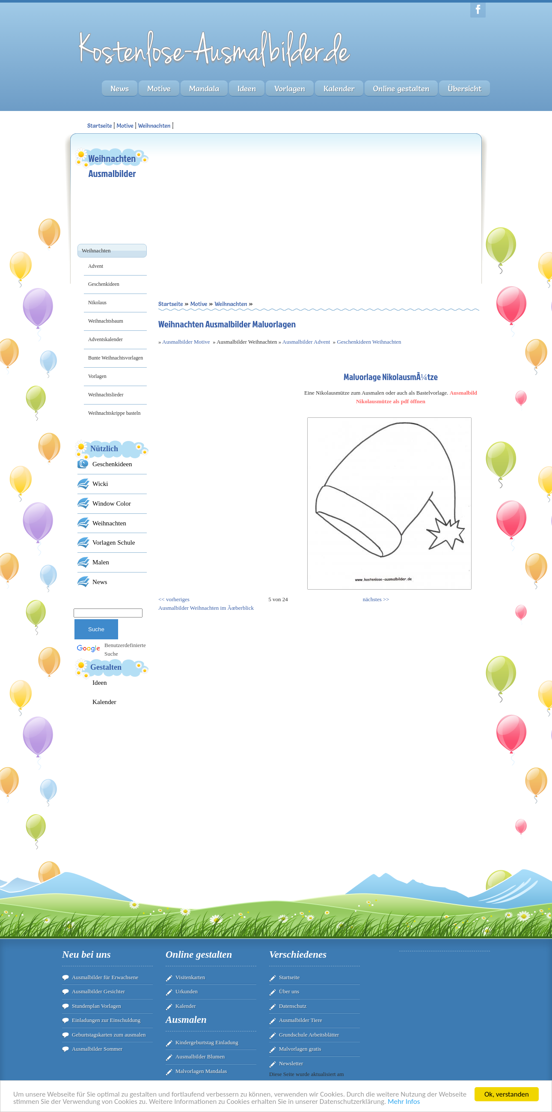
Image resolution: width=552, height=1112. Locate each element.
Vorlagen (289, 88)
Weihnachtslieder (105, 395)
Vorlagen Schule (113, 542)
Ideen (246, 88)
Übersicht (464, 88)
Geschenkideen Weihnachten (369, 342)
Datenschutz (292, 1006)
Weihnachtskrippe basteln (114, 413)
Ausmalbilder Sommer (97, 1049)
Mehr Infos (404, 1103)
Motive (159, 88)
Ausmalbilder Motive (186, 342)
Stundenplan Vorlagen (96, 1006)
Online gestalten (401, 88)
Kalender (339, 88)
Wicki (100, 483)
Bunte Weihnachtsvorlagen (115, 358)
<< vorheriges (174, 599)
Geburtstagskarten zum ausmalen (109, 1034)
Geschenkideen (103, 284)
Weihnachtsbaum (105, 321)
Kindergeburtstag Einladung (206, 1042)
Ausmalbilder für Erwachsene (105, 977)
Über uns (289, 991)
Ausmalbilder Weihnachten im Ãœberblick (206, 608)
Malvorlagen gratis (300, 1049)
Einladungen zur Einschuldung (106, 1020)
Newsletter (291, 1063)
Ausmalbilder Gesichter (98, 991)
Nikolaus (97, 303)
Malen (100, 562)
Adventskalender (105, 339)
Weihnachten (154, 125)
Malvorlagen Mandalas (201, 1071)
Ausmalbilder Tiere (300, 1020)
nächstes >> (376, 599)
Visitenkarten (190, 977)
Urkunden (186, 991)
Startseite (289, 977)
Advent (95, 266)
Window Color (111, 503)
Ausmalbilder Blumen (200, 1056)
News (119, 88)
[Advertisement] (238, 206)
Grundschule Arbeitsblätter (309, 1034)
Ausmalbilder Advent (306, 342)
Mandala (204, 88)
